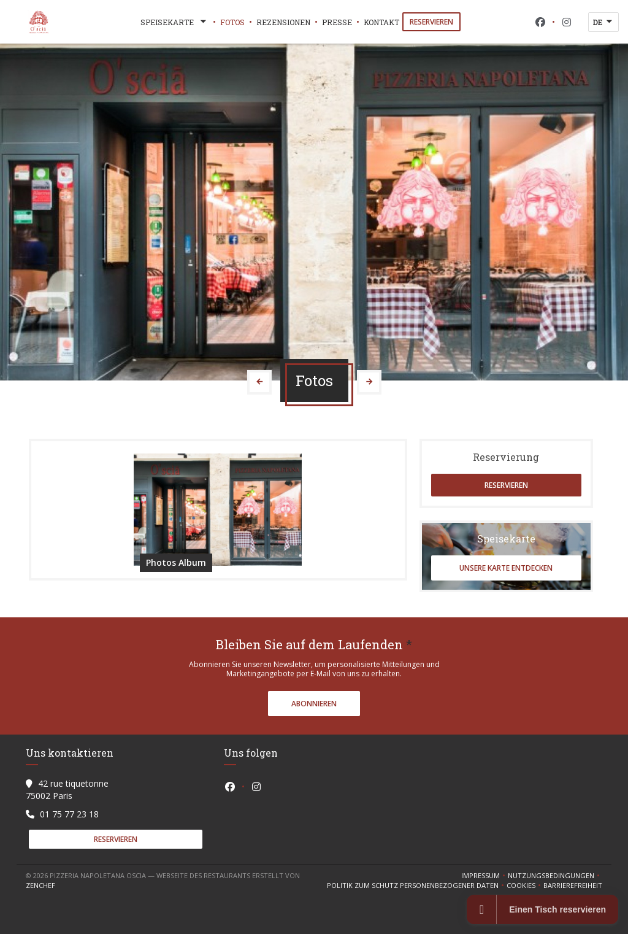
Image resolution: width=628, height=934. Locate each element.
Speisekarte (174, 22)
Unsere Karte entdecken (506, 568)
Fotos (232, 22)
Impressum (484, 876)
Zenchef (40, 885)
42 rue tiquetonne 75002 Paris (67, 789)
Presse (337, 22)
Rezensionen (283, 22)
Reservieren (431, 22)
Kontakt (381, 22)
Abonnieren (314, 703)
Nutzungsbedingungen (555, 876)
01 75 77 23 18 (69, 814)
